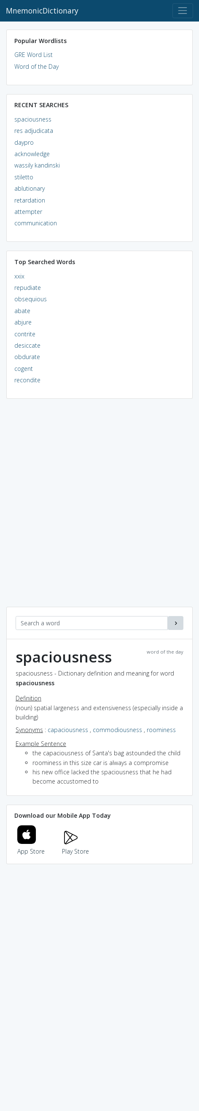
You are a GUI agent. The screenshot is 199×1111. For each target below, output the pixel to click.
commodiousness (117, 730)
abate (22, 311)
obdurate (27, 357)
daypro (24, 142)
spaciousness (32, 119)
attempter (28, 212)
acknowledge (32, 154)
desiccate (27, 345)
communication (35, 223)
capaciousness (68, 730)
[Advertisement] (99, 507)
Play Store (75, 846)
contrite (24, 334)
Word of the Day (36, 66)
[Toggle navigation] (182, 10)
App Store (31, 846)
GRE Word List (33, 55)
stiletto (23, 177)
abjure (23, 322)
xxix (19, 276)
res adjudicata (33, 131)
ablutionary (29, 188)
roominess (161, 730)
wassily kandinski (37, 165)
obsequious (30, 299)
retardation (29, 200)
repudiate (27, 288)
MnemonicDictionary (42, 10)
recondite (27, 380)
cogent (23, 369)
